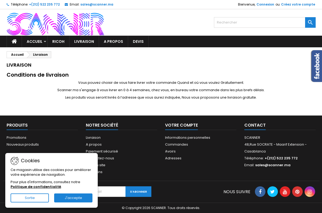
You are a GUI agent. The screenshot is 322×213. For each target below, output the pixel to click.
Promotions (16, 137)
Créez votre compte (298, 4)
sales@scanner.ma (96, 4)
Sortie (30, 197)
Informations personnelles (187, 137)
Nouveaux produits (23, 144)
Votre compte (181, 125)
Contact (255, 125)
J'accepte (73, 197)
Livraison (84, 41)
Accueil (35, 41)
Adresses (173, 158)
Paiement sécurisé (102, 151)
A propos (113, 41)
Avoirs (170, 151)
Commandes (176, 144)
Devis (138, 41)
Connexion (265, 4)
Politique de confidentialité (36, 186)
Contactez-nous (100, 158)
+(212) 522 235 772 (44, 4)
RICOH (58, 41)
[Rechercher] (265, 22)
